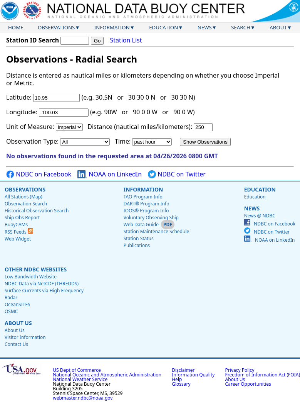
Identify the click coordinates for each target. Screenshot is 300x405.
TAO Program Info (143, 196)
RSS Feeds (19, 232)
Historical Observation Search (37, 210)
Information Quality (193, 374)
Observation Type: (32, 141)
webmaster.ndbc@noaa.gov (82, 398)
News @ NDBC (259, 215)
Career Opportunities (248, 384)
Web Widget (18, 239)
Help (177, 379)
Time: (123, 141)
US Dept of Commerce (77, 370)
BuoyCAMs (16, 224)
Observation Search (26, 203)
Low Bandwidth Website (31, 276)
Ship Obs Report (22, 217)
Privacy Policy (240, 370)
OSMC (11, 311)
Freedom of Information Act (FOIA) (262, 374)
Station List (126, 40)
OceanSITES (17, 304)
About (278, 27)
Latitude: (19, 97)
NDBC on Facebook (38, 174)
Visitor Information (25, 337)
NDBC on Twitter (177, 174)
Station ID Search (32, 40)
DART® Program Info (146, 203)
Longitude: (21, 112)
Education (163, 27)
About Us (18, 323)
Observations (56, 27)
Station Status (139, 238)
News (205, 27)
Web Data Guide (141, 224)
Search (240, 27)
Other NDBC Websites (36, 269)
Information (112, 27)
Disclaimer (183, 370)
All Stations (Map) (23, 196)
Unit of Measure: (30, 126)
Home (15, 27)
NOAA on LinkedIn (109, 174)
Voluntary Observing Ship (151, 217)
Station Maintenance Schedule (156, 231)
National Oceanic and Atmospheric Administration (107, 374)
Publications (137, 245)
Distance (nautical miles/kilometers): (139, 126)
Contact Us (16, 344)
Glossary (181, 384)
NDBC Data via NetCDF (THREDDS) (42, 283)
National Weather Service (80, 379)
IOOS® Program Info (146, 210)
